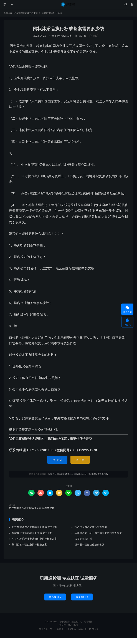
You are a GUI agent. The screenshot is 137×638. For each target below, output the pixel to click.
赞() (93, 35)
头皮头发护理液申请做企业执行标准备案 (34, 538)
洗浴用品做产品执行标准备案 (91, 527)
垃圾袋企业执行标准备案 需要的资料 (32, 532)
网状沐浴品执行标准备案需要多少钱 (68, 28)
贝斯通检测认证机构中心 (68, 4)
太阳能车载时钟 (83, 538)
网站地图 (88, 621)
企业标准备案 (48, 13)
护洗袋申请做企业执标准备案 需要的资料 (31, 508)
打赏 (80, 459)
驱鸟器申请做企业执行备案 (90, 544)
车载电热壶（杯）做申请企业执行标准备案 (98, 532)
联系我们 (55, 596)
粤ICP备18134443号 (68, 625)
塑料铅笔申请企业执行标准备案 (29, 544)
